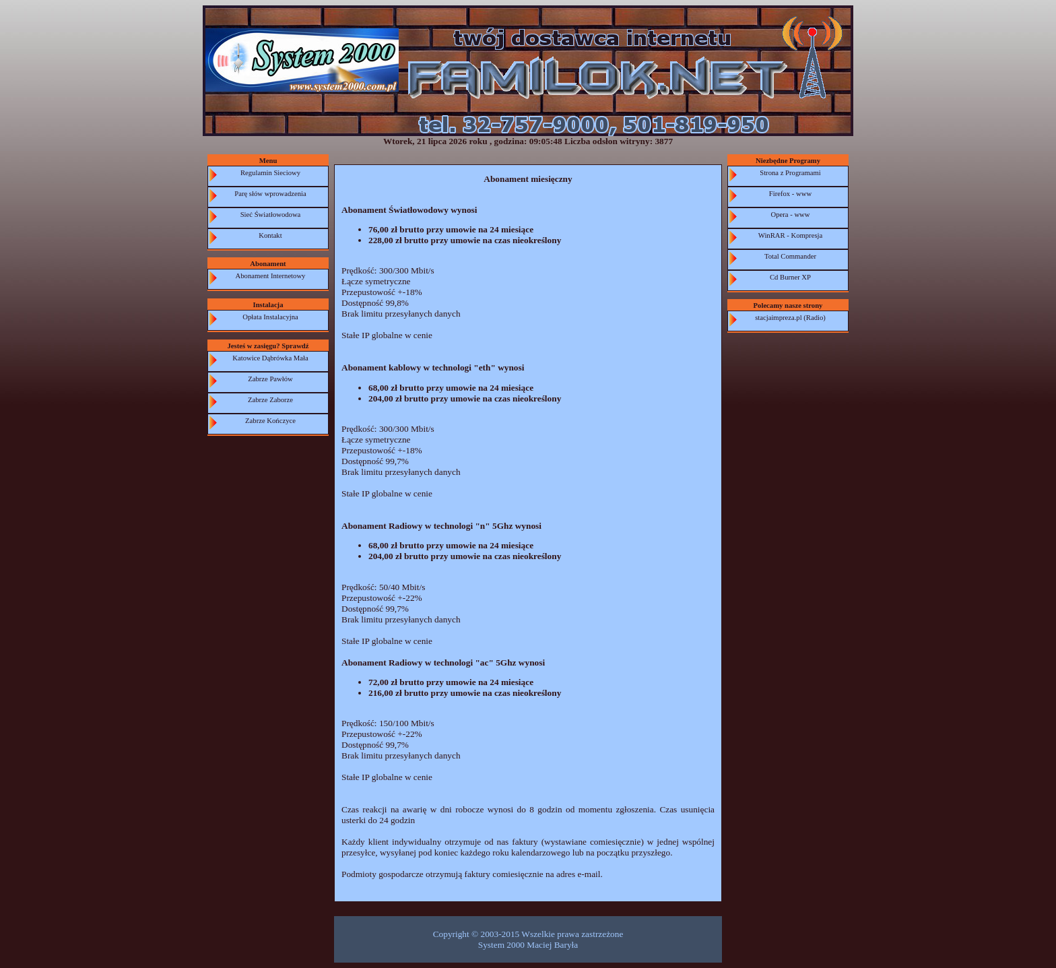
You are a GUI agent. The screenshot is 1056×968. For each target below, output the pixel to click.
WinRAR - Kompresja (790, 235)
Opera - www (790, 214)
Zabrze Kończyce (270, 420)
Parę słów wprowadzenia (270, 193)
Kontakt (270, 235)
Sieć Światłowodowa (270, 214)
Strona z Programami (790, 172)
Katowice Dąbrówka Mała (270, 358)
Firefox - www (790, 193)
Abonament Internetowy (271, 276)
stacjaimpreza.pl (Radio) (790, 317)
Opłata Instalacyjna (270, 317)
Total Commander (790, 256)
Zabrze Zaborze (270, 400)
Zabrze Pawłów (270, 379)
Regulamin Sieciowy (270, 172)
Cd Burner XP (790, 277)
